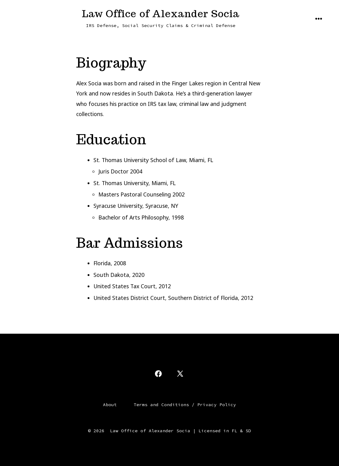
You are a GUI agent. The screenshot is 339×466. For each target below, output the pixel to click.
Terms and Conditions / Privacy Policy (185, 404)
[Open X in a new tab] (180, 374)
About (110, 404)
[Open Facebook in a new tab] (158, 374)
